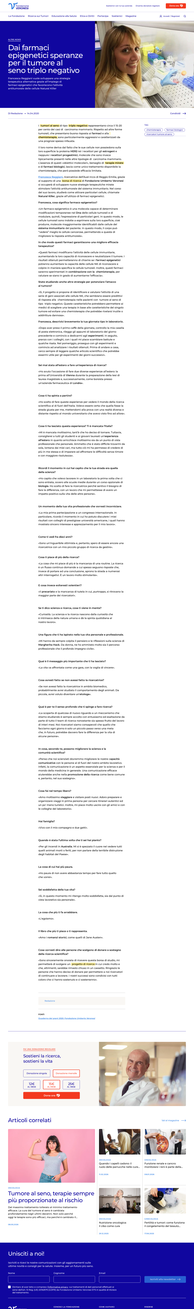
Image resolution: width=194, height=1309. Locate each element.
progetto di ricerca (83, 964)
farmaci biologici (174, 130)
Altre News (14, 40)
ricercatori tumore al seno (159, 134)
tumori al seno (50, 125)
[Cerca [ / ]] (185, 16)
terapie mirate (114, 162)
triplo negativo (78, 125)
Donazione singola (37, 1073)
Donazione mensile (66, 1073)
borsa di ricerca (71, 180)
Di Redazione (15, 113)
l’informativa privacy (57, 1287)
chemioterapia (153, 130)
